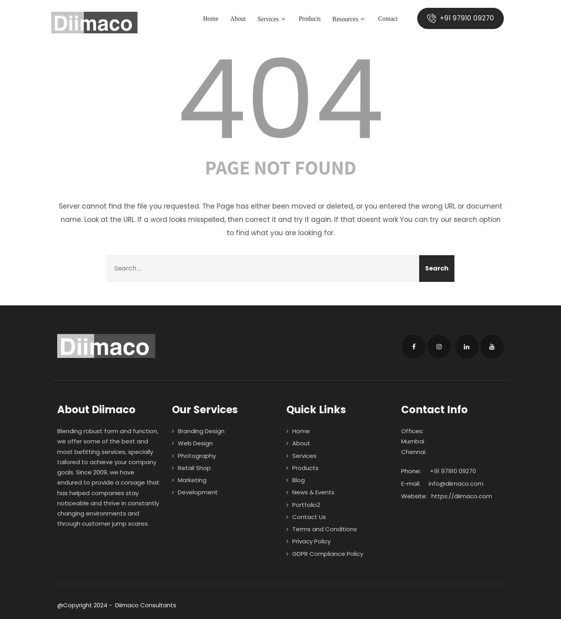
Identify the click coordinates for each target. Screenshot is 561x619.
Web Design (195, 443)
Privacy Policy (311, 541)
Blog (298, 480)
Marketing (192, 480)
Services (272, 19)
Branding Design (201, 431)
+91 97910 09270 (460, 18)
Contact (388, 19)
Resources (349, 19)
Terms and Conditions (324, 529)
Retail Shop (194, 468)
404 (280, 99)
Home (210, 19)
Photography (197, 456)
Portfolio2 (306, 505)
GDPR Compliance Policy (327, 554)
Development (198, 492)
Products (309, 19)
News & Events (313, 492)
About (238, 19)
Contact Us (309, 517)
